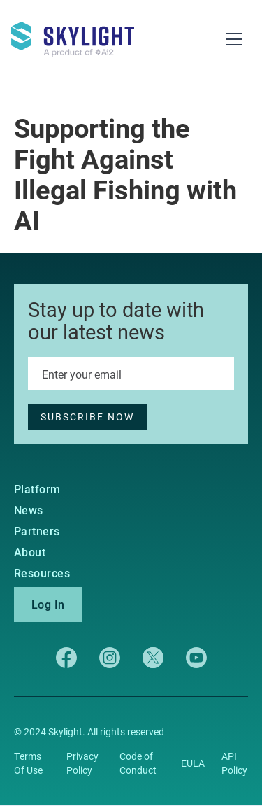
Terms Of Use (28, 763)
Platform (37, 489)
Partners (37, 531)
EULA (193, 763)
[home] (81, 33)
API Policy (234, 763)
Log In (48, 604)
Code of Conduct (138, 763)
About (29, 552)
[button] (234, 39)
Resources (42, 573)
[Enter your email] (131, 373)
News (28, 510)
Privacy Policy (82, 763)
